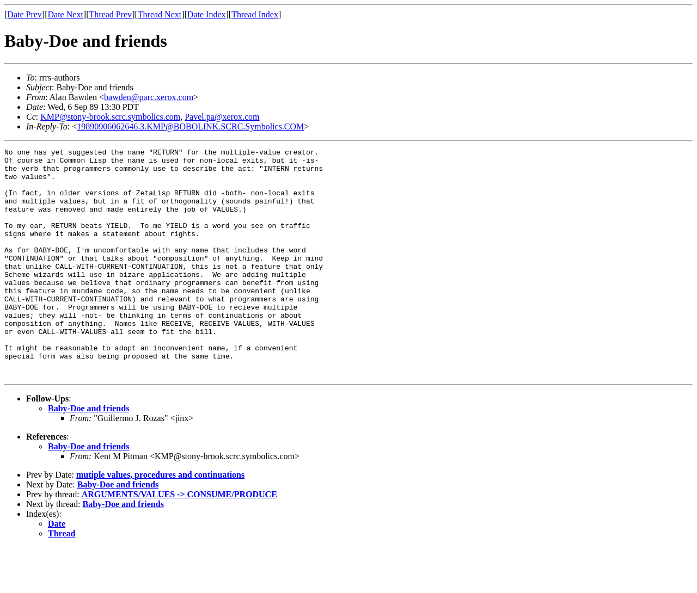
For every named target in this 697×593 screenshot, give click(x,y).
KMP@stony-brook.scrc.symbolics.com (110, 116)
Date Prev (24, 14)
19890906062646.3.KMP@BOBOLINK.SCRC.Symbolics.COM (190, 126)
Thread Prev (110, 14)
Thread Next (159, 14)
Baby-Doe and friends (88, 454)
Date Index (206, 14)
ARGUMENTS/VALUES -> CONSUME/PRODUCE (179, 540)
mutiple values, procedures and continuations (160, 520)
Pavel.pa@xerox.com (222, 116)
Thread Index (254, 14)
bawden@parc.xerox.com (148, 97)
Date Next (65, 14)
